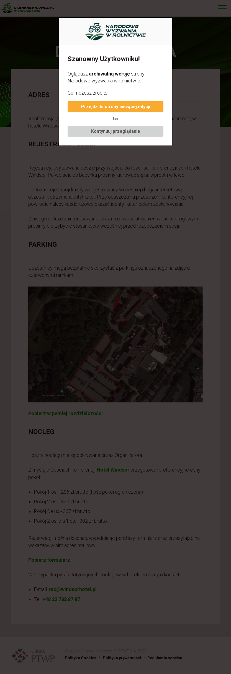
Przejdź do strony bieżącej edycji (115, 106)
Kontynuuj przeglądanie (115, 131)
